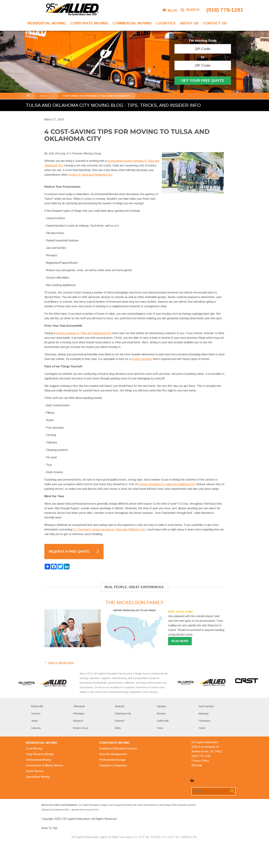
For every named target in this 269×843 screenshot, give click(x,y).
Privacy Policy (200, 760)
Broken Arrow (80, 728)
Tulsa (160, 728)
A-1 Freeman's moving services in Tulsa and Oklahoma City (109, 529)
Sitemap (196, 765)
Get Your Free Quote (202, 80)
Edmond (119, 720)
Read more (180, 641)
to (202, 57)
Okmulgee (78, 713)
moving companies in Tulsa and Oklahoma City (167, 484)
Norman (161, 713)
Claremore (204, 720)
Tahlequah (79, 706)
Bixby (118, 728)
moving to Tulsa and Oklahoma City (90, 174)
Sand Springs (206, 706)
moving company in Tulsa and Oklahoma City (83, 333)
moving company (141, 358)
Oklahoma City (123, 713)
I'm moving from (202, 40)
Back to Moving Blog (59, 662)
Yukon (202, 728)
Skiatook (119, 706)
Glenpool (78, 720)
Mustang (203, 713)
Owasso (35, 713)
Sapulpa (161, 706)
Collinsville (163, 720)
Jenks (34, 720)
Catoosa (36, 728)
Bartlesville (37, 706)
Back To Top (49, 828)
